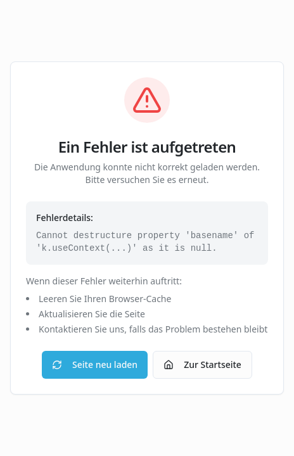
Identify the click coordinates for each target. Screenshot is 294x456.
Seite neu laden (94, 364)
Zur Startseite (202, 364)
